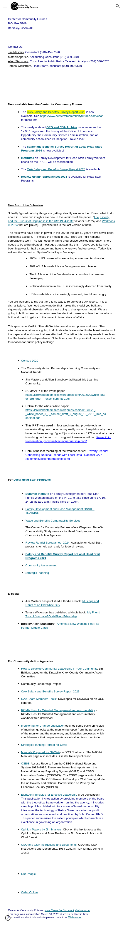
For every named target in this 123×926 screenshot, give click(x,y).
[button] (5, 6)
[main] (61, 23)
